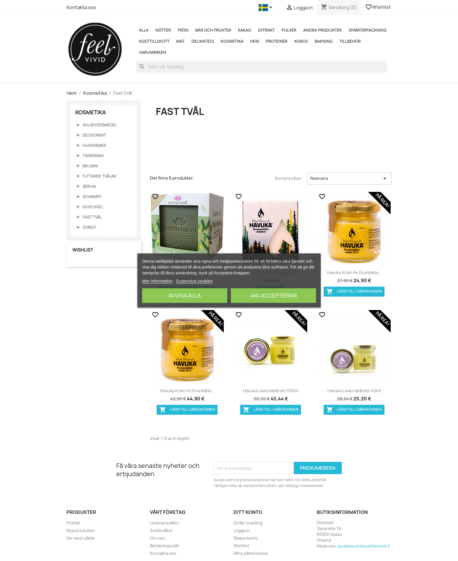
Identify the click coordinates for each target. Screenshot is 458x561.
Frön (182, 30)
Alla (143, 30)
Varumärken (152, 52)
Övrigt (89, 227)
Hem (254, 41)
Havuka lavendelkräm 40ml (354, 390)
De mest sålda (80, 538)
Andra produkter (322, 30)
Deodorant (94, 135)
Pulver (289, 30)
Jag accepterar (273, 296)
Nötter (163, 30)
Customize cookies (194, 280)
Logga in (241, 530)
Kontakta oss (81, 7)
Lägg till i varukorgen (354, 291)
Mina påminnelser (251, 553)
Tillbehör (350, 41)
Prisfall (73, 523)
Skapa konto (245, 538)
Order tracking (248, 523)
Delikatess (203, 41)
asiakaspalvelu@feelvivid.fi (364, 546)
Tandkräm (93, 155)
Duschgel (93, 206)
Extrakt (266, 30)
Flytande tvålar (99, 176)
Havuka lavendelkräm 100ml (270, 390)
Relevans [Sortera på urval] (349, 178)
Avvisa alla (184, 296)
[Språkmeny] (266, 7)
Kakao (244, 30)
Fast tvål (92, 217)
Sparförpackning (367, 30)
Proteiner (276, 41)
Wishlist (378, 7)
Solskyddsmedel (100, 125)
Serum (89, 186)
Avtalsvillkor (161, 530)
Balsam (90, 165)
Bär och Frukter (213, 30)
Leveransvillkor (165, 523)
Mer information (157, 280)
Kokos (301, 41)
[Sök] (261, 67)
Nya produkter (80, 530)
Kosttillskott (154, 41)
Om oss (157, 538)
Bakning (324, 41)
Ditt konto (247, 512)
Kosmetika (232, 41)
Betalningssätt (164, 545)
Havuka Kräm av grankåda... (354, 272)
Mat (180, 41)
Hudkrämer (94, 145)
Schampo (92, 196)
